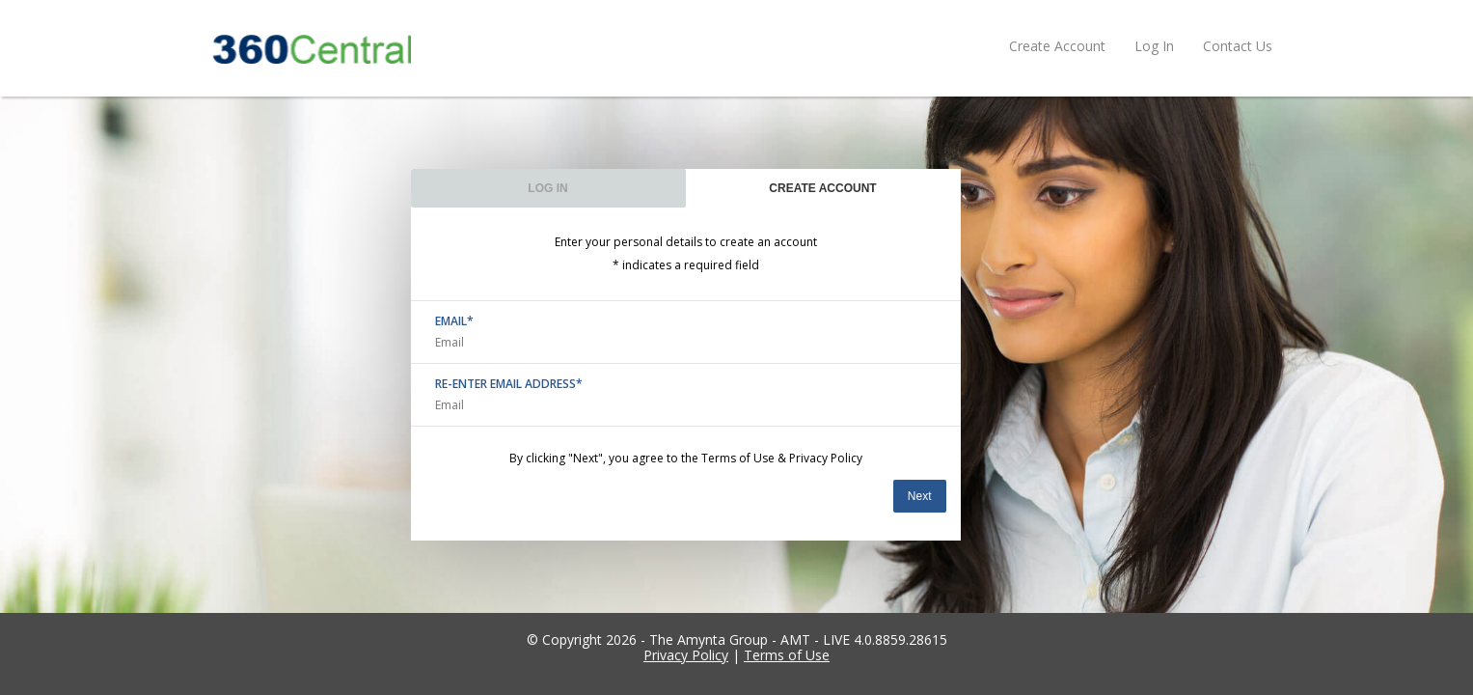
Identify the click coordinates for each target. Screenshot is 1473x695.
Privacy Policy (825, 458)
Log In (1154, 46)
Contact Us (1237, 46)
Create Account (1057, 46)
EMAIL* (454, 321)
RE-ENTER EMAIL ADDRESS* (509, 384)
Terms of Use (738, 458)
